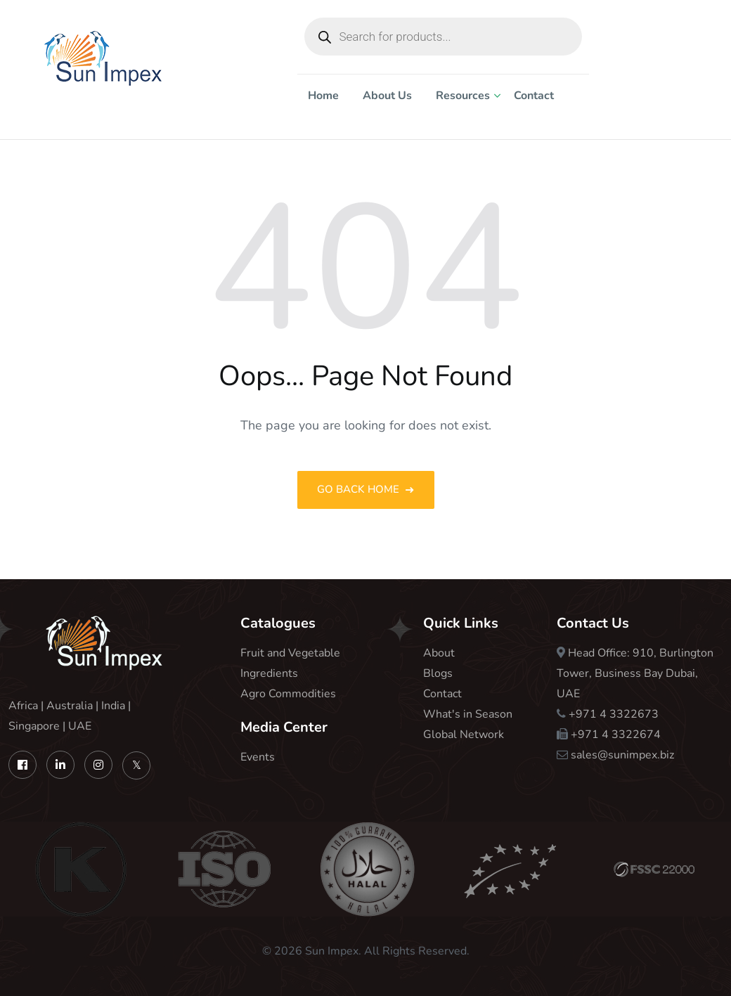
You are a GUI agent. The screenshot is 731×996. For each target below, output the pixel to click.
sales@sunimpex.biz (622, 755)
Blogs (438, 673)
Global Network (463, 734)
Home (323, 95)
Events (257, 757)
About (439, 653)
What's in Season (467, 714)
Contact (534, 95)
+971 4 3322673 (614, 714)
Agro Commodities (288, 693)
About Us (387, 95)
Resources (463, 95)
